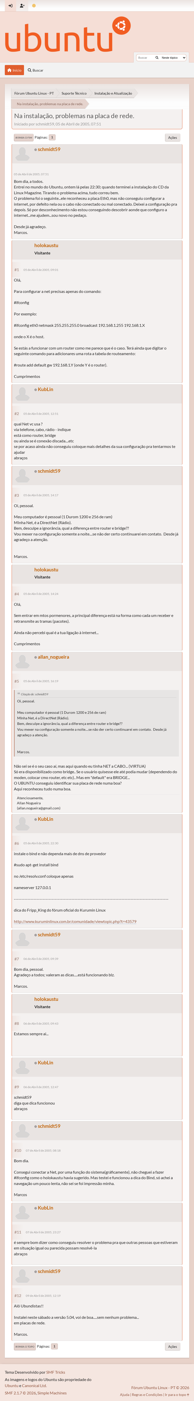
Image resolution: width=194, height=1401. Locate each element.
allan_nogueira (53, 657)
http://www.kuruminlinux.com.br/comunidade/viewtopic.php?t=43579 (75, 921)
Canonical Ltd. (34, 1385)
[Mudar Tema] (34, 5)
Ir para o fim (23, 137)
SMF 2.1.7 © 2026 (20, 1392)
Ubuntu (11, 1385)
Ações (172, 138)
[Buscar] (157, 57)
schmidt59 (49, 149)
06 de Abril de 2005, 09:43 (40, 1023)
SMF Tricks (55, 1372)
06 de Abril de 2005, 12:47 (40, 1087)
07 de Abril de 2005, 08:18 (43, 1150)
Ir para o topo (24, 1346)
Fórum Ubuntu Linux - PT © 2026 (160, 1387)
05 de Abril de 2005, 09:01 (40, 269)
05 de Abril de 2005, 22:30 (40, 843)
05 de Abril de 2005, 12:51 (40, 413)
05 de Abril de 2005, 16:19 (40, 681)
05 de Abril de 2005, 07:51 (31, 174)
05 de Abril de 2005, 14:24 (40, 593)
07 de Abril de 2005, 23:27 (43, 1232)
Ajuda (124, 1394)
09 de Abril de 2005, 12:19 (43, 1295)
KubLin (45, 389)
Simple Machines (52, 1392)
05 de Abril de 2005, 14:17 (40, 495)
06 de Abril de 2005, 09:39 (40, 958)
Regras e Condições (147, 1394)
